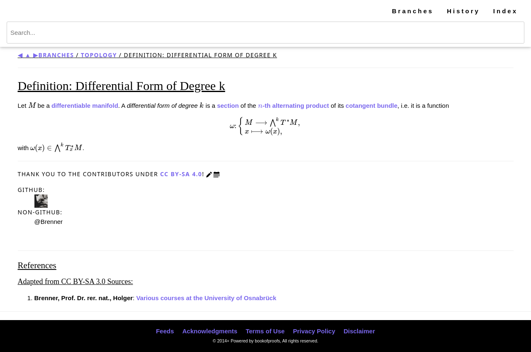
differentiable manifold (84, 105)
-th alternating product (293, 105)
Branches (413, 11)
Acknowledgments (209, 331)
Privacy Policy (314, 331)
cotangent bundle (371, 105)
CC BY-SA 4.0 (181, 174)
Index (505, 11)
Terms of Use (265, 331)
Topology (99, 55)
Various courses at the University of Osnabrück (206, 297)
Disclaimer (359, 331)
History (463, 11)
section (228, 105)
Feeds (165, 331)
